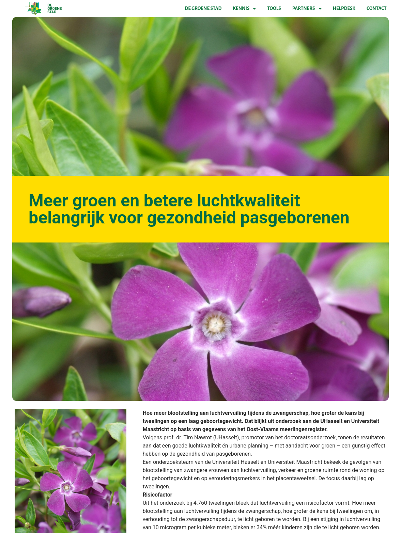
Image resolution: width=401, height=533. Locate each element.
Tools (274, 8)
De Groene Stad (203, 8)
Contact (376, 8)
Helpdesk (344, 8)
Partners (307, 8)
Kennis (244, 8)
